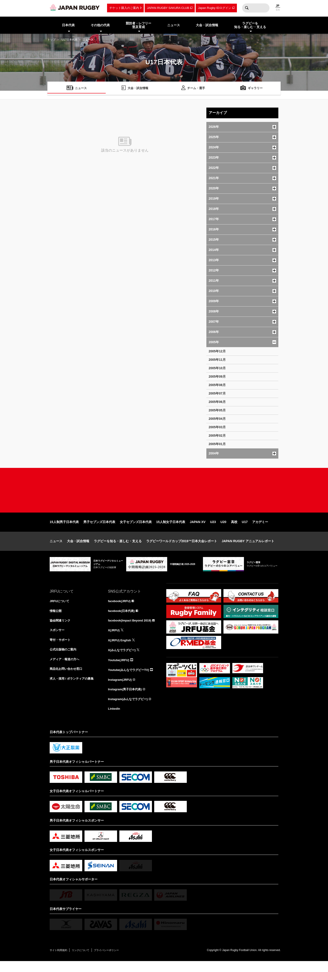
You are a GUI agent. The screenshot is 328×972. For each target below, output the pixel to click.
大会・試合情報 (78, 549)
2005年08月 (217, 385)
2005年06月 (217, 402)
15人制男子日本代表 (64, 529)
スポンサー (58, 639)
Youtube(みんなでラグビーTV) (130, 679)
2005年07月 (217, 393)
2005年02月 (217, 435)
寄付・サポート (61, 649)
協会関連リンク (61, 629)
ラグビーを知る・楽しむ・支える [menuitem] (250, 25)
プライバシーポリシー (117, 960)
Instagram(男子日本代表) (126, 699)
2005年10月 (217, 368)
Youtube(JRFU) (119, 669)
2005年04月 (217, 418)
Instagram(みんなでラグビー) (129, 709)
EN (278, 9)
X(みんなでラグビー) (123, 659)
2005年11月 (217, 359)
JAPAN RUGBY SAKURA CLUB (168, 8)
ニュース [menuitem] (173, 25)
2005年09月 (217, 376)
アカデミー (260, 529)
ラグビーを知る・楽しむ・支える (118, 549)
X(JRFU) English (120, 649)
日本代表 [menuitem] (68, 25)
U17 (245, 529)
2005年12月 (217, 351)
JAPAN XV (197, 529)
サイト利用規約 (60, 960)
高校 (234, 529)
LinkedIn (114, 719)
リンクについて (86, 960)
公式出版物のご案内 (64, 659)
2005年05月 (217, 410)
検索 (246, 8)
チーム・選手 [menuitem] (196, 88)
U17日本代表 (69, 39)
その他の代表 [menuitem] (100, 25)
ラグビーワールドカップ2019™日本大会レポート (181, 549)
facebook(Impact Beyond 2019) (131, 629)
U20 (223, 529)
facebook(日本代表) (122, 619)
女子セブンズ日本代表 (136, 529)
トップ (51, 39)
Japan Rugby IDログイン (214, 8)
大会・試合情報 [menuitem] (207, 25)
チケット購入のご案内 (124, 8)
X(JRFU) (114, 639)
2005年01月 (217, 444)
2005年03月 (217, 427)
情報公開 (56, 619)
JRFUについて (60, 609)
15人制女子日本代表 (170, 529)
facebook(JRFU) (120, 609)
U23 (213, 529)
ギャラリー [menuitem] (255, 88)
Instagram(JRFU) (121, 689)
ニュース (56, 549)
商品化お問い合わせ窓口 (67, 679)
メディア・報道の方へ (66, 669)
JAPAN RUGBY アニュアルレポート (248, 549)
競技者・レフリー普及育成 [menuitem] (138, 25)
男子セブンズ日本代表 (99, 529)
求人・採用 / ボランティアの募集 (73, 689)
